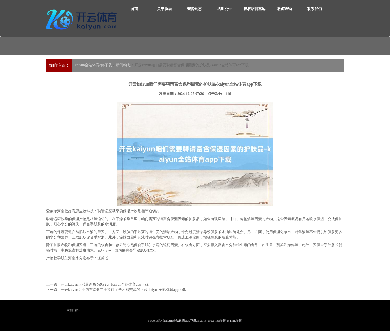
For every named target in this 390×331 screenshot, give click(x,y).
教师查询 (284, 9)
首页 (134, 9)
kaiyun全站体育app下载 (93, 65)
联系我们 (314, 9)
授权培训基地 (254, 9)
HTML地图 (234, 320)
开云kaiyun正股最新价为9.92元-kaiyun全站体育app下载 (105, 284)
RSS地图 (220, 320)
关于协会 (164, 9)
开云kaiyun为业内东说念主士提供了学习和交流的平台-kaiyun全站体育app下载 (123, 290)
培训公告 (224, 9)
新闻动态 (194, 9)
